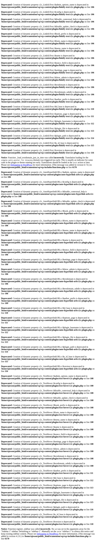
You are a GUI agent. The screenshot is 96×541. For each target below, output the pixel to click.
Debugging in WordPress (21, 165)
